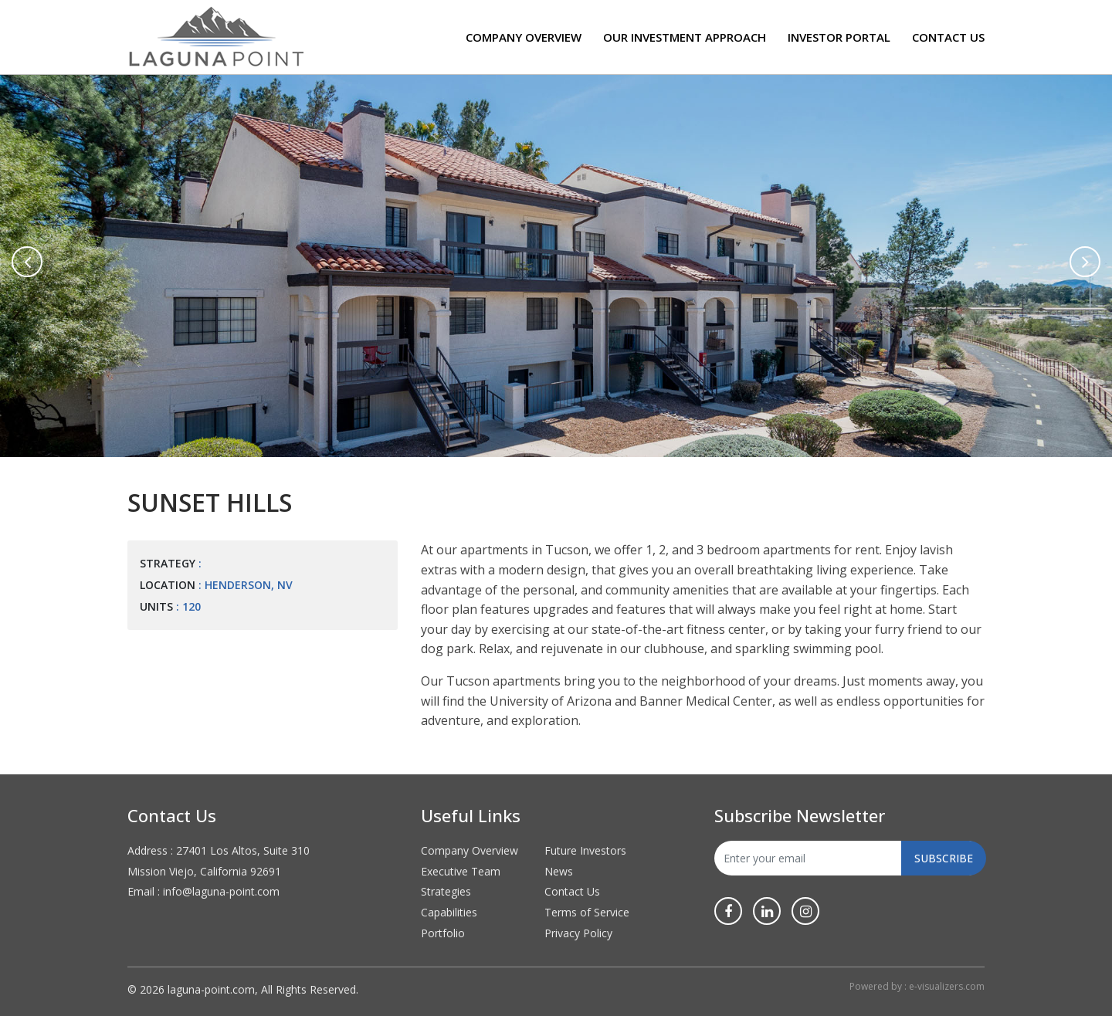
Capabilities (449, 912)
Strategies (446, 891)
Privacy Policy (578, 933)
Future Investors (585, 850)
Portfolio (443, 933)
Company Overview (523, 37)
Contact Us (948, 37)
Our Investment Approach (684, 37)
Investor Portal (839, 37)
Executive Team (460, 871)
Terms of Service (586, 912)
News (558, 871)
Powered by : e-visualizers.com (917, 986)
